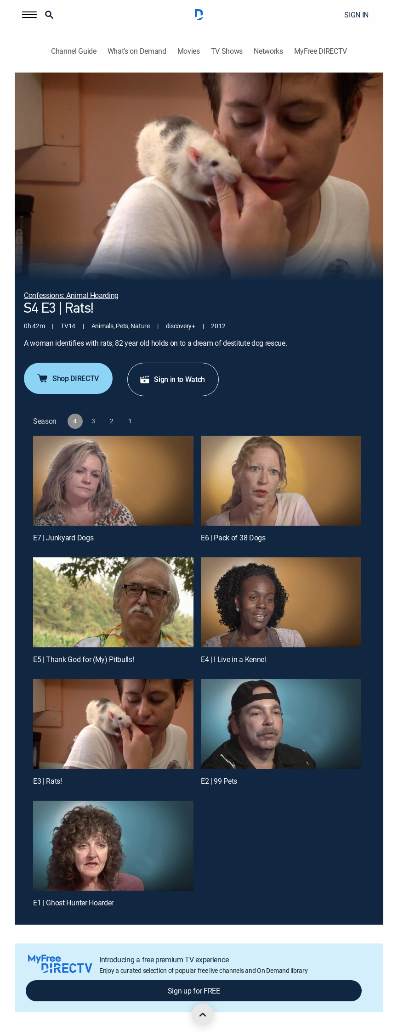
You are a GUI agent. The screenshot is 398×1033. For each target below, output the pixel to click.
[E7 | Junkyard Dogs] (113, 481)
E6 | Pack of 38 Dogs (233, 538)
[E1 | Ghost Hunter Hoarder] (113, 846)
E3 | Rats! (47, 781)
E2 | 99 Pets (219, 781)
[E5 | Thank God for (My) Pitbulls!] (113, 602)
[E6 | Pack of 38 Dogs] (281, 481)
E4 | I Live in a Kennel (233, 659)
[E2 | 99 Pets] (281, 724)
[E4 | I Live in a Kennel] (281, 602)
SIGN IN (356, 15)
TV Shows (227, 51)
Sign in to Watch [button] (172, 379)
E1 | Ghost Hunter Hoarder (73, 903)
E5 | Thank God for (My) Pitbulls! (83, 659)
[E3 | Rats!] (113, 724)
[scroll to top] (202, 1014)
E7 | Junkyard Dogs (63, 538)
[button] (29, 14)
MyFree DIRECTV (320, 51)
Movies (188, 51)
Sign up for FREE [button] (194, 991)
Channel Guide (74, 51)
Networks (268, 51)
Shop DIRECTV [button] (67, 378)
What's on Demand (137, 51)
